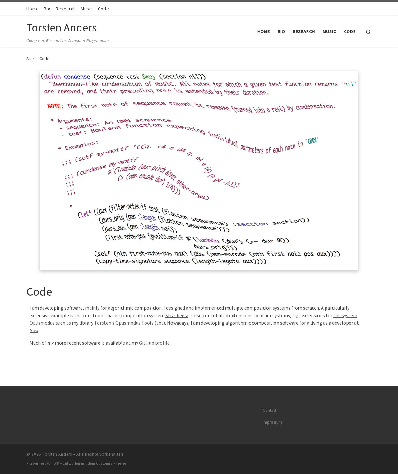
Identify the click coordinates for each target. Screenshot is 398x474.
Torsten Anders (57, 454)
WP (56, 463)
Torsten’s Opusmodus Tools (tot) (129, 323)
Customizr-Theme (111, 463)
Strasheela (176, 315)
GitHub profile (154, 343)
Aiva (34, 330)
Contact (269, 410)
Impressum (272, 422)
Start (31, 58)
